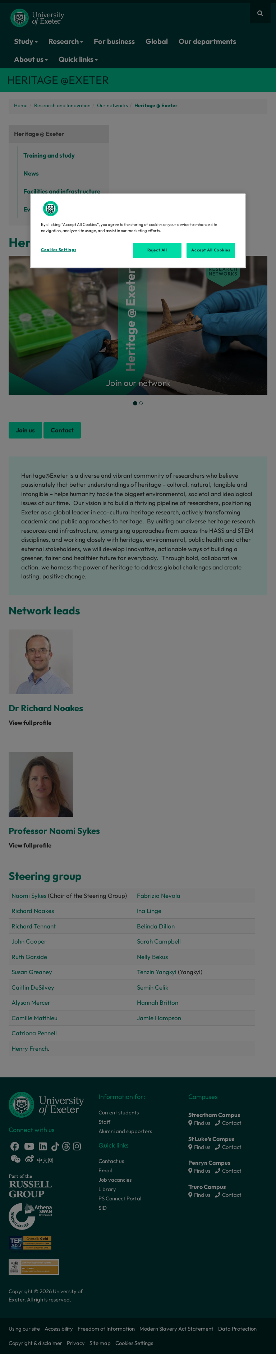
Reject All (157, 250)
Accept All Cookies (210, 250)
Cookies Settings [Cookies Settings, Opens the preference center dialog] (58, 249)
